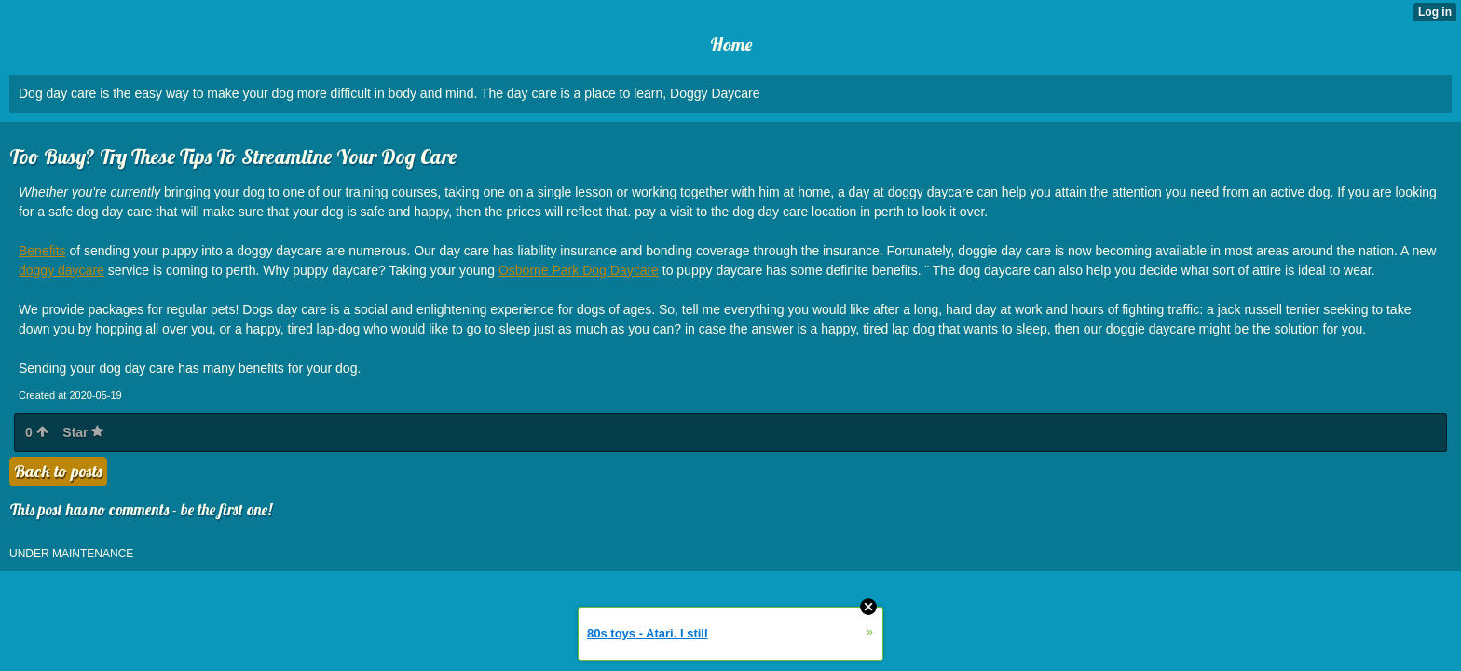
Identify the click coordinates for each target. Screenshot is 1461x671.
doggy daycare (61, 270)
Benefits (42, 250)
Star (82, 432)
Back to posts (58, 471)
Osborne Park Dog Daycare (578, 270)
